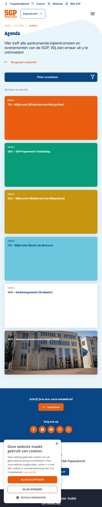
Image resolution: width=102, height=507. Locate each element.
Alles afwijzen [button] (32, 489)
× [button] (56, 443)
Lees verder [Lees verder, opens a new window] (30, 472)
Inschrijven (51, 407)
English (72, 498)
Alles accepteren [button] (32, 479)
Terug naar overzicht (20, 62)
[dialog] (32, 471)
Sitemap (61, 498)
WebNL (51, 503)
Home (8, 25)
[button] (32, 497)
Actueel (19, 25)
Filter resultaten (47, 77)
